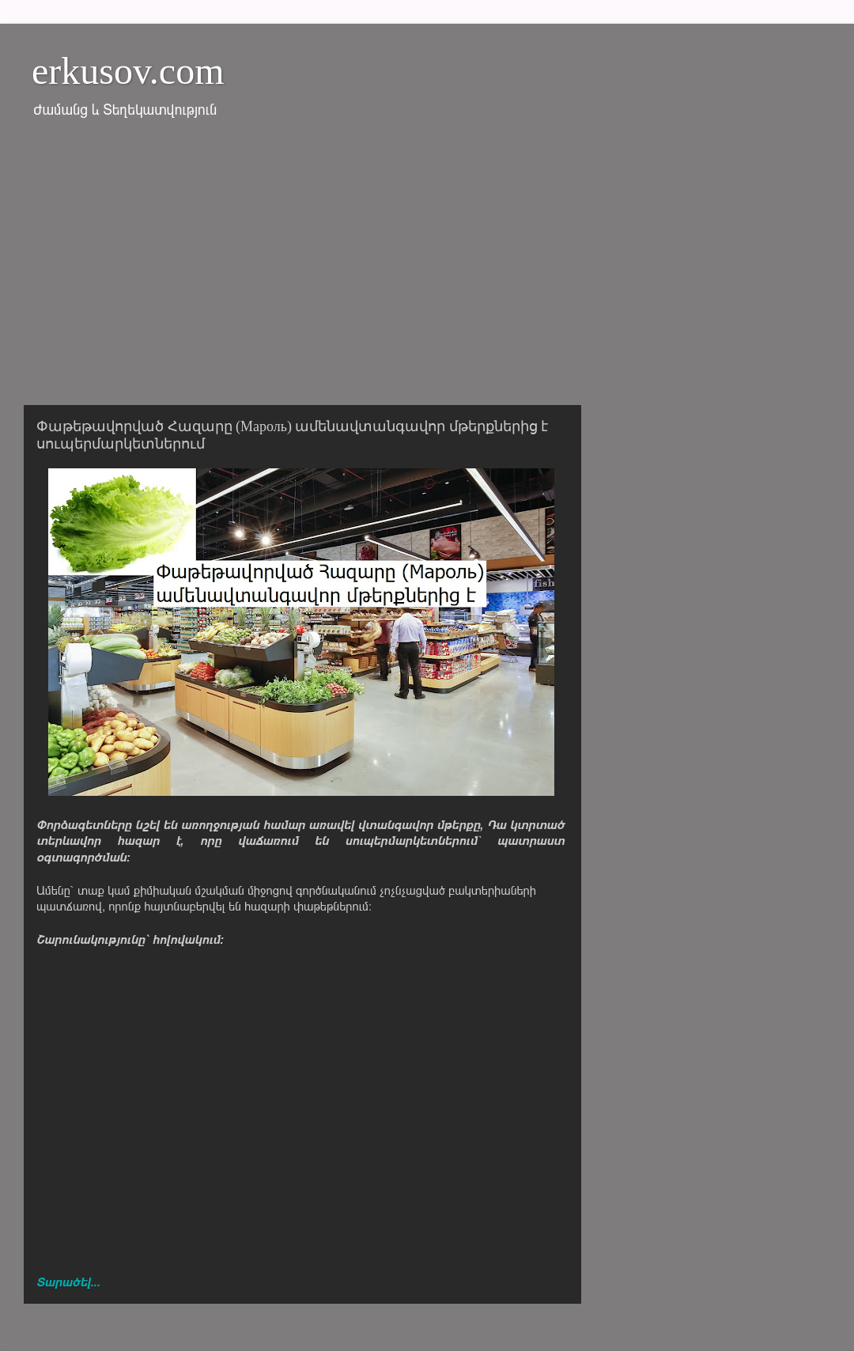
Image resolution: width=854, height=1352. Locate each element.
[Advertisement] (427, 271)
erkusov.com (128, 71)
